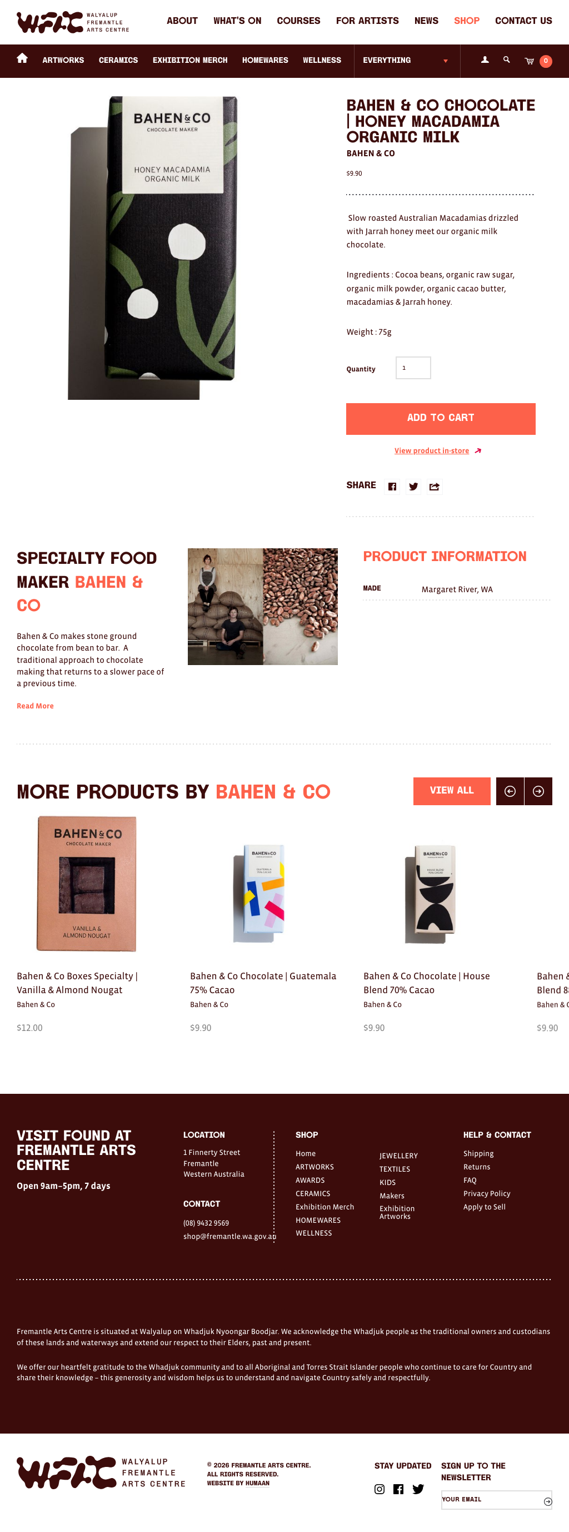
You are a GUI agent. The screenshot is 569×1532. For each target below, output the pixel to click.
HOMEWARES (265, 61)
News (426, 22)
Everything (387, 61)
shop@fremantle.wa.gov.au (228, 1236)
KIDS (388, 1182)
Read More (35, 724)
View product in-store (438, 451)
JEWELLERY (399, 1155)
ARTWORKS (63, 61)
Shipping (478, 1153)
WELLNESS (322, 61)
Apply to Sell (484, 1206)
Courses (299, 22)
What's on (237, 22)
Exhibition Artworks (397, 1212)
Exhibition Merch (190, 61)
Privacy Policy (487, 1193)
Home (306, 1153)
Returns (477, 1166)
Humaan (257, 1483)
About (182, 22)
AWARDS (310, 1180)
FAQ (470, 1180)
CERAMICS (118, 61)
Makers (392, 1195)
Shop (467, 22)
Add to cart (441, 418)
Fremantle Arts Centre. (271, 1465)
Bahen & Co (370, 153)
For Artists (367, 22)
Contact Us (523, 22)
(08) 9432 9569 (206, 1222)
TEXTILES (395, 1168)
